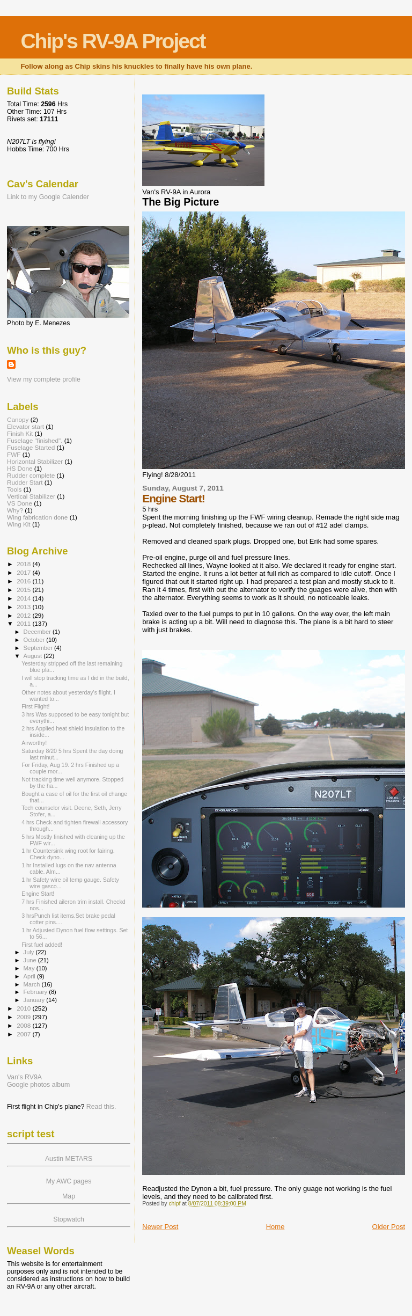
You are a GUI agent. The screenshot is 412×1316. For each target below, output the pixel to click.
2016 (24, 580)
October (35, 640)
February (36, 992)
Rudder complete (31, 475)
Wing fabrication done (37, 517)
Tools (14, 489)
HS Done (20, 468)
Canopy (17, 419)
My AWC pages (69, 1181)
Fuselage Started (31, 447)
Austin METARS (68, 1159)
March (33, 984)
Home (275, 1227)
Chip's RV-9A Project (112, 41)
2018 (24, 563)
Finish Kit (20, 433)
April (30, 976)
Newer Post (160, 1227)
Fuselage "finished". (34, 440)
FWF (13, 454)
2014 (24, 598)
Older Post (388, 1227)
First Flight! (35, 706)
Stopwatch (68, 1219)
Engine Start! (37, 893)
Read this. (101, 1106)
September (39, 648)
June (31, 960)
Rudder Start (24, 482)
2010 (24, 1008)
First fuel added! (41, 944)
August (34, 656)
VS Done (19, 503)
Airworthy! (34, 743)
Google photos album (38, 1084)
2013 (24, 606)
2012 (24, 615)
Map (68, 1196)
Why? (15, 510)
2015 (24, 589)
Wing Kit (19, 524)
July (30, 952)
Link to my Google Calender (48, 197)
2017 (24, 572)
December (38, 631)
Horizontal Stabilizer (35, 461)
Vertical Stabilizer (31, 496)
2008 (24, 1025)
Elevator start (25, 426)
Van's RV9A (24, 1077)
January (35, 1000)
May (30, 968)
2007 (24, 1033)
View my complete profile (43, 379)
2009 (24, 1016)
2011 (24, 623)
